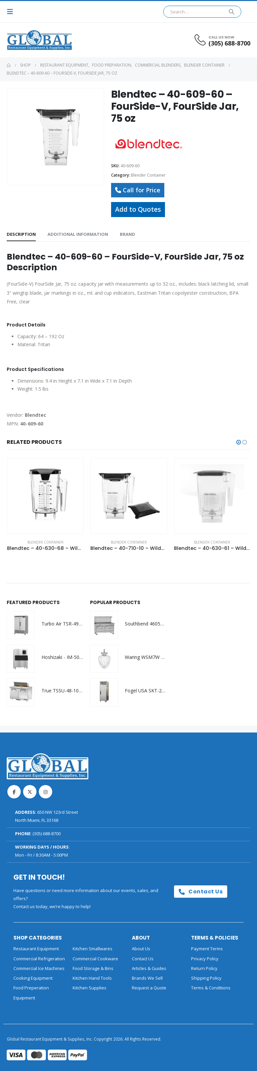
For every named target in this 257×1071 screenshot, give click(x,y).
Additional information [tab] (78, 234)
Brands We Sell (147, 978)
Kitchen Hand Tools (92, 978)
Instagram (45, 791)
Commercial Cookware (95, 959)
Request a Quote (149, 988)
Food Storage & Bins (93, 968)
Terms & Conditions (211, 988)
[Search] (231, 11)
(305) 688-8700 (46, 834)
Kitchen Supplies (89, 988)
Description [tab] (21, 234)
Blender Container (148, 175)
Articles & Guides (149, 968)
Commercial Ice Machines (39, 968)
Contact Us (201, 891)
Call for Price (137, 190)
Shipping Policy (206, 978)
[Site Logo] (25, 40)
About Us (141, 949)
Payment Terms (207, 949)
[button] (12, 11)
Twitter (29, 791)
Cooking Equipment (33, 978)
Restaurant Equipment (36, 949)
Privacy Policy (205, 959)
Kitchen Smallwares (92, 949)
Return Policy (204, 968)
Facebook (14, 791)
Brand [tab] (127, 234)
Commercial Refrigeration (39, 959)
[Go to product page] (45, 496)
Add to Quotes (138, 209)
